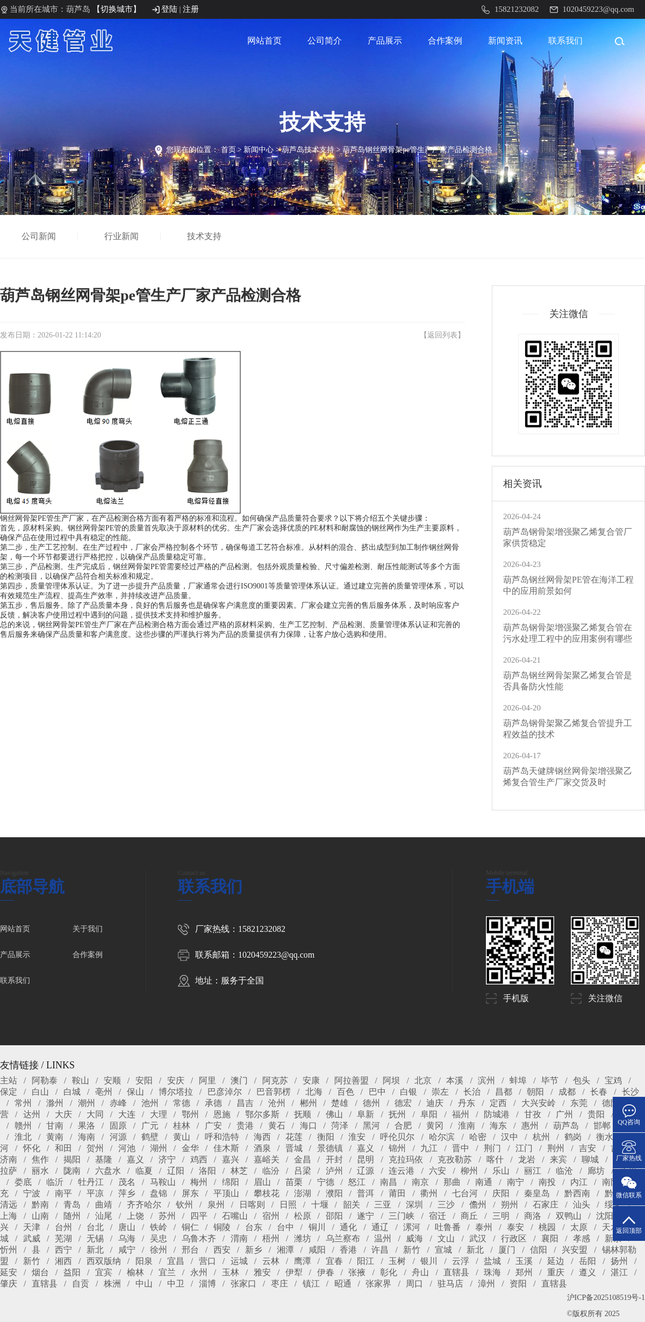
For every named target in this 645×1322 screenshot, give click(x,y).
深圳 (414, 1204)
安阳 (144, 1080)
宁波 (31, 1193)
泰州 (483, 1227)
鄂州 (190, 1114)
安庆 (175, 1080)
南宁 (515, 1182)
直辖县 (456, 1272)
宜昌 (175, 1261)
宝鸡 (613, 1080)
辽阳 (175, 1170)
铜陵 (222, 1227)
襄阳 (549, 1238)
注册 (191, 9)
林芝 (239, 1170)
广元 (150, 1125)
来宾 (558, 1159)
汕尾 (103, 1215)
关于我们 (88, 929)
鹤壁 (150, 1136)
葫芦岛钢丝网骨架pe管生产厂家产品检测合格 (417, 150)
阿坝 (391, 1080)
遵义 (587, 1272)
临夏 (144, 1170)
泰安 (515, 1227)
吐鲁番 (448, 1227)
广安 (213, 1125)
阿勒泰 (45, 1080)
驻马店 (450, 1283)
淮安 (357, 1136)
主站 (8, 1080)
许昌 (380, 1249)
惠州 (530, 1125)
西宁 (63, 1249)
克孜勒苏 (455, 1159)
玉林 (230, 1272)
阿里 (207, 1080)
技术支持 (205, 236)
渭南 (239, 1238)
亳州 (103, 1091)
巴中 (377, 1091)
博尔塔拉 (176, 1091)
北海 (313, 1091)
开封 (334, 1159)
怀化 (31, 1148)
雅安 (262, 1272)
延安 (8, 1272)
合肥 (403, 1125)
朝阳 (535, 1091)
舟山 (420, 1272)
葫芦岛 (566, 1125)
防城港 (497, 1114)
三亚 (382, 1204)
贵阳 (596, 1114)
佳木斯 (226, 1148)
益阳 (72, 1272)
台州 (63, 1227)
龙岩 (526, 1159)
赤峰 (118, 1103)
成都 (567, 1091)
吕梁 (302, 1170)
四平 (198, 1215)
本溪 (454, 1080)
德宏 (403, 1103)
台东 (253, 1227)
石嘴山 (235, 1215)
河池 (126, 1148)
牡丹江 (91, 1182)
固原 (118, 1125)
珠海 (492, 1272)
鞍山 (80, 1080)
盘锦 (158, 1193)
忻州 (8, 1249)
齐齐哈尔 (144, 1204)
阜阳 (429, 1114)
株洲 (112, 1283)
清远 (8, 1204)
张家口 (243, 1283)
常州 (23, 1103)
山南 (40, 1215)
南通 (483, 1182)
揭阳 (72, 1159)
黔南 (40, 1204)
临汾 (271, 1170)
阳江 (365, 1261)
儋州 (477, 1204)
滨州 (486, 1080)
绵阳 (230, 1182)
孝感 (581, 1238)
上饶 (135, 1215)
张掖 (357, 1272)
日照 (288, 1204)
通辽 (380, 1227)
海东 (498, 1125)
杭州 (541, 1136)
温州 (382, 1238)
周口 (414, 1283)
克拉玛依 (406, 1159)
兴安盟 (574, 1249)
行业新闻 (122, 236)
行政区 (514, 1238)
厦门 (506, 1249)
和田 (63, 1148)
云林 (271, 1261)
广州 (564, 1114)
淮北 (23, 1136)
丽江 (532, 1170)
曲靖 (103, 1204)
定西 (498, 1103)
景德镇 (330, 1148)
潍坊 (302, 1238)
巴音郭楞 (273, 1091)
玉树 (397, 1261)
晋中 (460, 1148)
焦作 (40, 1159)
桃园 (547, 1227)
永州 (198, 1272)
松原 (302, 1215)
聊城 (590, 1159)
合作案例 (445, 40)
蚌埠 (518, 1080)
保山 (135, 1091)
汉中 (509, 1136)
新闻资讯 (505, 40)
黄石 (276, 1125)
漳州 (486, 1283)
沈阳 (604, 1215)
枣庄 (279, 1283)
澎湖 (302, 1193)
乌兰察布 (343, 1238)
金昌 (302, 1159)
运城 (239, 1261)
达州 (31, 1114)
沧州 (276, 1103)
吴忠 (158, 1238)
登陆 (169, 9)
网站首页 (264, 40)
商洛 (532, 1215)
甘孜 (532, 1114)
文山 (446, 1238)
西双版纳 (104, 1261)
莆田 (397, 1193)
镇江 (311, 1283)
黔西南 (577, 1193)
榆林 (135, 1272)
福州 (460, 1114)
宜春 (334, 1261)
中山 (144, 1283)
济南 (8, 1159)
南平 (63, 1193)
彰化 (388, 1272)
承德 (213, 1103)
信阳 (538, 1249)
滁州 (54, 1103)
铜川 (317, 1227)
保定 (8, 1091)
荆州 (555, 1148)
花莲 (294, 1136)
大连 (126, 1114)
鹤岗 (573, 1136)
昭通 (343, 1283)
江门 (524, 1148)
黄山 (181, 1136)
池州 (150, 1103)
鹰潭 (302, 1261)
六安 (437, 1170)
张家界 (378, 1283)
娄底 (23, 1182)
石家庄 (545, 1204)
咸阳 (317, 1249)
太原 (578, 1227)
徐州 (158, 1249)
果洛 (86, 1125)
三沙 (446, 1204)
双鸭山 (569, 1215)
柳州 (469, 1170)
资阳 (518, 1283)
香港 (348, 1249)
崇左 (440, 1091)
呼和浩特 (222, 1136)
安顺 (112, 1080)
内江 (578, 1182)
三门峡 (401, 1215)
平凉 (95, 1193)
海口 (308, 1125)
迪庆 (434, 1103)
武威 (31, 1238)
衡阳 (325, 1136)
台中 (285, 1227)
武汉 (477, 1238)
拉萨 (8, 1170)
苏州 (167, 1215)
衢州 (429, 1193)
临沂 (54, 1182)
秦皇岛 (537, 1193)
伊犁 (294, 1272)
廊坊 (596, 1170)
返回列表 (442, 335)
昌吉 (245, 1103)
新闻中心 (258, 150)
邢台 (190, 1249)
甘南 (54, 1125)
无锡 (95, 1238)
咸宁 (126, 1249)
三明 (501, 1215)
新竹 (411, 1249)
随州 (72, 1215)
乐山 (501, 1170)
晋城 (294, 1148)
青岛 (72, 1204)
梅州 (198, 1182)
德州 (371, 1103)
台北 (95, 1227)
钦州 (184, 1204)
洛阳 (207, 1170)
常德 (181, 1103)
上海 (8, 1215)
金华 (190, 1148)
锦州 (397, 1148)
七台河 (465, 1193)
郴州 (308, 1103)
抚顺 (302, 1114)
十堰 (319, 1204)
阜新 (365, 1114)
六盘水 (108, 1170)
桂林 (181, 1125)
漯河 (411, 1227)
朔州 (509, 1204)
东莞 (578, 1103)
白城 (72, 1091)
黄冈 (434, 1125)
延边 (555, 1261)
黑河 (371, 1125)
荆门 (492, 1148)
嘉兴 (230, 1159)
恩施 (222, 1114)
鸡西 (198, 1159)
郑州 (524, 1272)
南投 (547, 1182)
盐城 (492, 1261)
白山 (40, 1091)
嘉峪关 (267, 1159)
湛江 (619, 1272)
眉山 (262, 1182)
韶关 (351, 1204)
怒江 (357, 1182)
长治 (472, 1091)
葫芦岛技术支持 (308, 150)
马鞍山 (163, 1182)
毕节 (549, 1080)
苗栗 (294, 1182)
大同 (95, 1114)
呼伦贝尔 (397, 1136)
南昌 (388, 1182)
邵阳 (334, 1215)
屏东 (190, 1193)
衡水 (604, 1136)
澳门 (239, 1080)
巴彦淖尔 (224, 1091)
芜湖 (63, 1238)
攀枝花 (267, 1193)
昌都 (503, 1091)
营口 (207, 1261)
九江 (429, 1148)
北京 (423, 1080)
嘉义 (365, 1148)
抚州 (397, 1114)
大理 (158, 1114)
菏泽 (339, 1125)
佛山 (334, 1114)
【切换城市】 (116, 9)
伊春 (325, 1272)
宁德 (325, 1182)
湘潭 (285, 1249)
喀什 (495, 1159)
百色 (345, 1091)
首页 (228, 150)
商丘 (469, 1215)
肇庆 (8, 1283)
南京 (420, 1182)
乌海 (126, 1238)
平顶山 (226, 1193)
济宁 (167, 1159)
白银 (408, 1091)
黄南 (54, 1136)
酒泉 (262, 1148)
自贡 (80, 1283)
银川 (429, 1261)
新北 (95, 1249)
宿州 (271, 1215)
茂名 (126, 1182)
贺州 (95, 1148)
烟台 (40, 1272)
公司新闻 (40, 236)
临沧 (564, 1170)
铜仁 (190, 1227)
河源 (118, 1136)
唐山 (126, 1227)
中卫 (175, 1283)
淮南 (466, 1125)
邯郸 (602, 1125)
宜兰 (167, 1272)
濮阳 (334, 1193)
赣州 (23, 1125)
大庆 (63, 1114)
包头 (581, 1080)
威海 (414, 1238)
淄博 (207, 1283)
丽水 (40, 1170)
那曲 (452, 1182)
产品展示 (385, 40)
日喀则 (252, 1204)
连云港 (401, 1170)
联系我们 (565, 40)
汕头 (581, 1204)
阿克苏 (275, 1080)
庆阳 (501, 1193)
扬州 (619, 1261)
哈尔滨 (442, 1136)
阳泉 (144, 1261)
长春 (598, 1091)
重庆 (555, 1272)
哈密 (477, 1136)
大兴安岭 (538, 1103)
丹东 (466, 1103)
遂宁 (365, 1215)
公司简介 (324, 40)
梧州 (271, 1238)
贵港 (245, 1125)
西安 (222, 1249)
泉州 (216, 1204)
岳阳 (587, 1261)
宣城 (443, 1249)
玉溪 (524, 1261)
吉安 (587, 1148)
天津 (31, 1227)
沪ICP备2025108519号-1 (606, 1298)
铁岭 (158, 1227)
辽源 (365, 1170)
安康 (311, 1080)
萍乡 (126, 1193)
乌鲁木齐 (199, 1238)
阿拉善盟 (351, 1080)
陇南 (72, 1170)
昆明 (365, 1159)
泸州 (334, 1170)
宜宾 (103, 1272)
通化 (348, 1227)
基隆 (103, 1159)
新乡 (253, 1249)
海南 (86, 1136)
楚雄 (339, 1103)
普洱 (365, 1193)
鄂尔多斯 (262, 1114)
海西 (262, 1136)
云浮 (460, 1261)
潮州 (86, 1103)
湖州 (158, 1148)
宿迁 (437, 1215)
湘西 (63, 1261)
